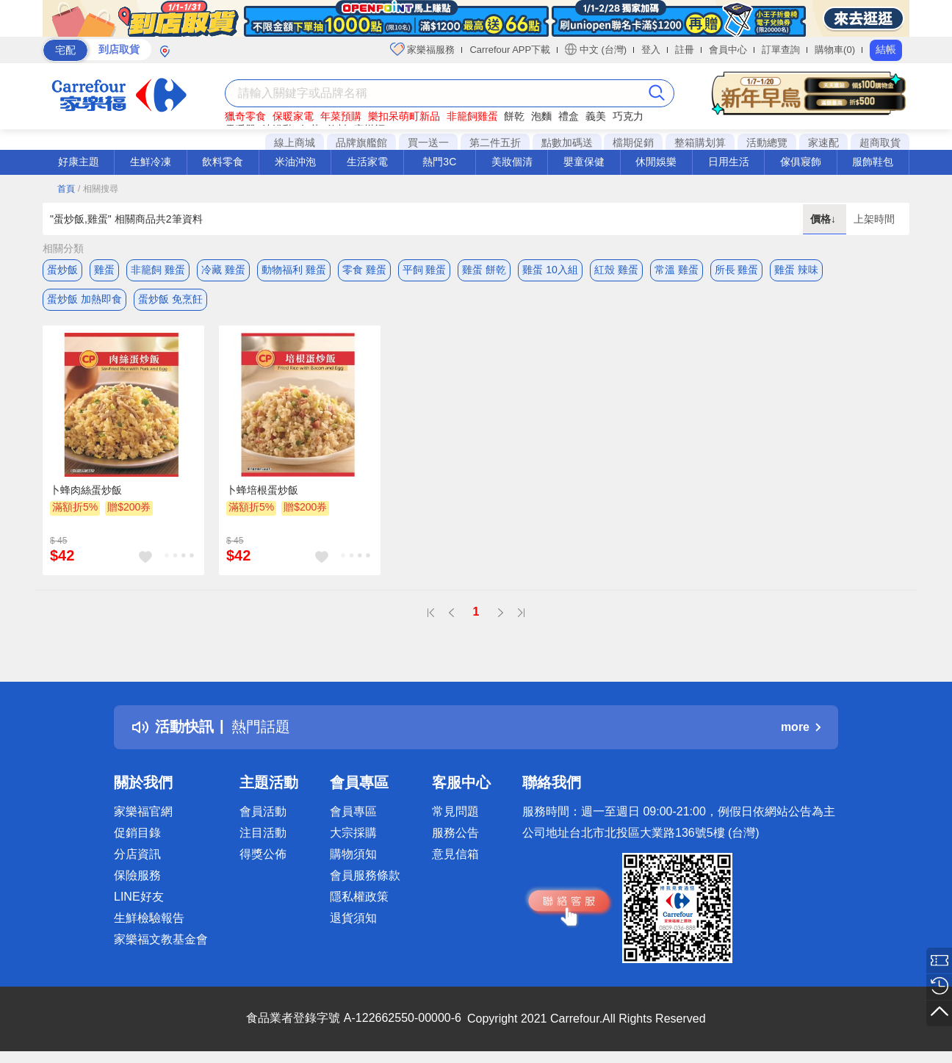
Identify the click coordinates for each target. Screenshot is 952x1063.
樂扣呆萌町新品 (404, 116)
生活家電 (367, 161)
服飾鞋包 (872, 161)
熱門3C (439, 161)
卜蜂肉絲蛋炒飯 (86, 490)
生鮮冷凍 (150, 161)
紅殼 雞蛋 (616, 269)
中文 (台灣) (596, 49)
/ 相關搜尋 (98, 189)
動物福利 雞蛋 (294, 269)
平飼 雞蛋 (425, 269)
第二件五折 (495, 142)
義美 (595, 116)
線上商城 (294, 142)
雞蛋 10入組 (549, 269)
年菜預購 (340, 116)
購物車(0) (835, 49)
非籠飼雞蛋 (472, 116)
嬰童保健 (584, 161)
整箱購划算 (700, 142)
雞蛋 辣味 (796, 269)
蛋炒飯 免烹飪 (170, 299)
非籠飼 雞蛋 (158, 269)
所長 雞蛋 (737, 269)
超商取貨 (880, 142)
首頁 (66, 189)
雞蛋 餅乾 (484, 269)
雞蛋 (104, 269)
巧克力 (628, 116)
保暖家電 (293, 116)
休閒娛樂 (656, 161)
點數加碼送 (567, 142)
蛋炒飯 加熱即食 (84, 299)
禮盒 (568, 116)
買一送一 (428, 142)
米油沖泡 (295, 161)
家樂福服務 (422, 49)
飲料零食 (222, 161)
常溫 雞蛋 (676, 269)
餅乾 (514, 116)
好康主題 (78, 161)
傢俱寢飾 (800, 161)
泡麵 (541, 116)
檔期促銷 (633, 142)
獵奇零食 (245, 116)
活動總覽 (766, 142)
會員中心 (728, 49)
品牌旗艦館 (361, 142)
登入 (650, 49)
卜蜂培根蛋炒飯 (262, 490)
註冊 (684, 49)
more (801, 727)
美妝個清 (512, 161)
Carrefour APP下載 (509, 49)
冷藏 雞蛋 (223, 269)
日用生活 (728, 161)
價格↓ (824, 219)
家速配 (823, 142)
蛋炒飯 (62, 269)
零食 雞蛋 (364, 269)
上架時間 (874, 219)
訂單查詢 (781, 49)
